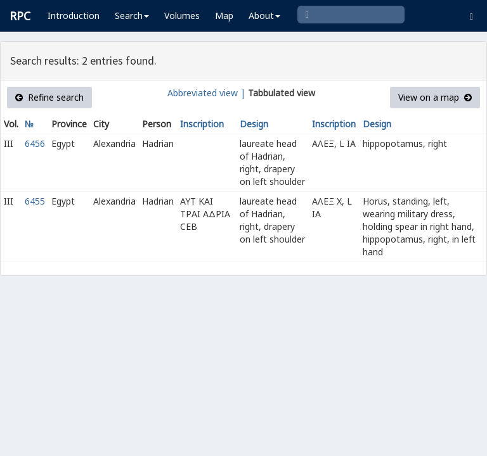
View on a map (435, 97)
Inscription (202, 124)
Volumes (182, 16)
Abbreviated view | (206, 93)
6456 (35, 143)
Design (254, 124)
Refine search (49, 97)
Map (224, 16)
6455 (35, 201)
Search (132, 16)
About (264, 16)
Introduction (74, 16)
